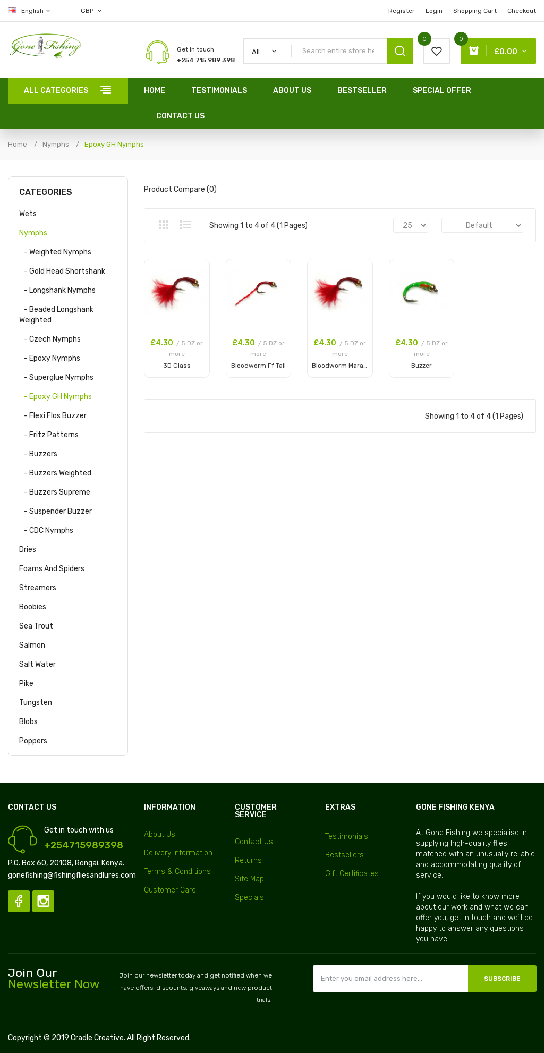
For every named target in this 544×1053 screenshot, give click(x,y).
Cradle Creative (97, 1037)
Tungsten (35, 702)
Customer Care (170, 890)
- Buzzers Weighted (55, 473)
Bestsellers (344, 855)
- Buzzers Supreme (54, 492)
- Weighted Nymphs (55, 252)
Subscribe (502, 978)
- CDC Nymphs (46, 530)
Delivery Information (178, 852)
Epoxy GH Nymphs (114, 144)
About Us (159, 834)
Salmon (32, 645)
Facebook (19, 901)
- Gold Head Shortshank (62, 271)
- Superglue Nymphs (56, 377)
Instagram (43, 901)
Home (17, 144)
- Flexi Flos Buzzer (53, 415)
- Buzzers (38, 453)
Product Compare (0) (180, 189)
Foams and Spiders (51, 568)
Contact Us (254, 841)
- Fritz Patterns (49, 434)
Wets (28, 213)
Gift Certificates (352, 873)
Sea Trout (36, 626)
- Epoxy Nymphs (49, 358)
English (30, 10)
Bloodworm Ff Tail (258, 365)
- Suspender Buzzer (55, 511)
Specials (249, 897)
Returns (248, 860)
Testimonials (346, 836)
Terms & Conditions (177, 871)
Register (401, 10)
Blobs (28, 721)
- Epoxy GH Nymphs (55, 396)
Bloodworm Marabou (343, 365)
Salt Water (37, 664)
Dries (27, 549)
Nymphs (55, 144)
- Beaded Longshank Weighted (56, 315)
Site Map (249, 879)
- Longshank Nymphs (57, 290)
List (185, 224)
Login (434, 10)
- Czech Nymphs (50, 339)
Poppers (33, 740)
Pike (26, 683)
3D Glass (177, 365)
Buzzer (421, 365)
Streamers (37, 587)
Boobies (32, 607)
